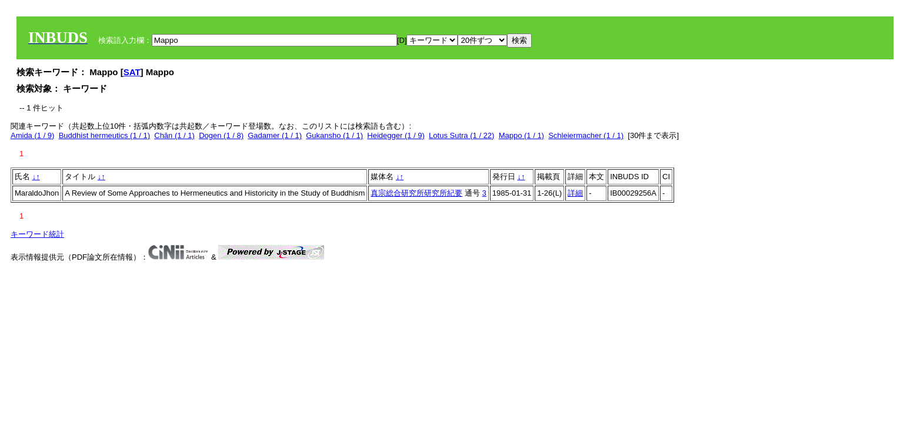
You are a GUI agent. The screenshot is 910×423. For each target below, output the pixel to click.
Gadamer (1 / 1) (275, 135)
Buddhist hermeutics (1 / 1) (104, 135)
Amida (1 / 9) (32, 135)
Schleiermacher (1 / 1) (586, 135)
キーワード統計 (37, 234)
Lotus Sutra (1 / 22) (461, 135)
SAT (132, 72)
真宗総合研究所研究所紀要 (416, 193)
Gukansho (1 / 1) (334, 135)
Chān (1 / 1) (174, 135)
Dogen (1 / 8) (221, 135)
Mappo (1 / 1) (521, 135)
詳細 (575, 193)
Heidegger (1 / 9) (396, 135)
